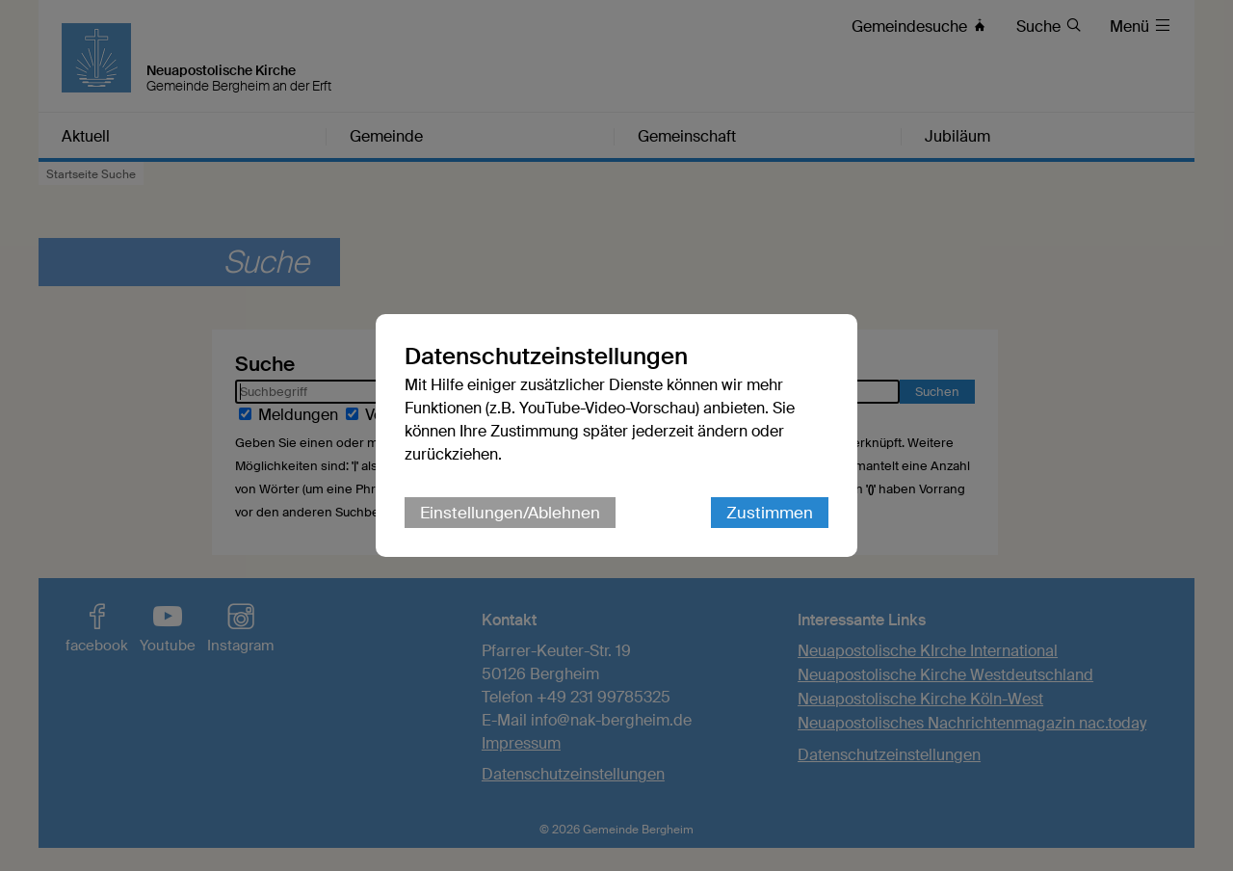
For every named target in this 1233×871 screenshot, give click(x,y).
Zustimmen (769, 512)
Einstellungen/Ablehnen (510, 512)
